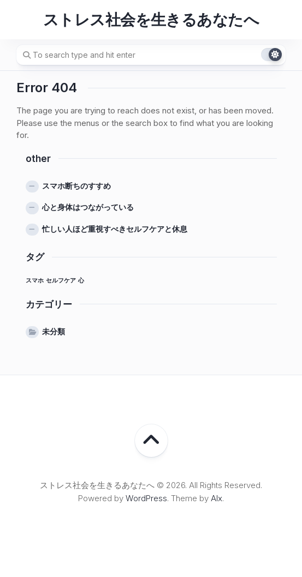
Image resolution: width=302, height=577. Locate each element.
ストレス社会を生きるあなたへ (151, 19)
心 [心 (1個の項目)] (81, 280)
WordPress (146, 498)
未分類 (53, 331)
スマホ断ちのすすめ (76, 185)
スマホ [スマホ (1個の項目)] (35, 280)
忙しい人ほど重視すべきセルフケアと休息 (114, 228)
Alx (216, 498)
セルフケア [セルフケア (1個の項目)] (61, 280)
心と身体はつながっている (88, 207)
